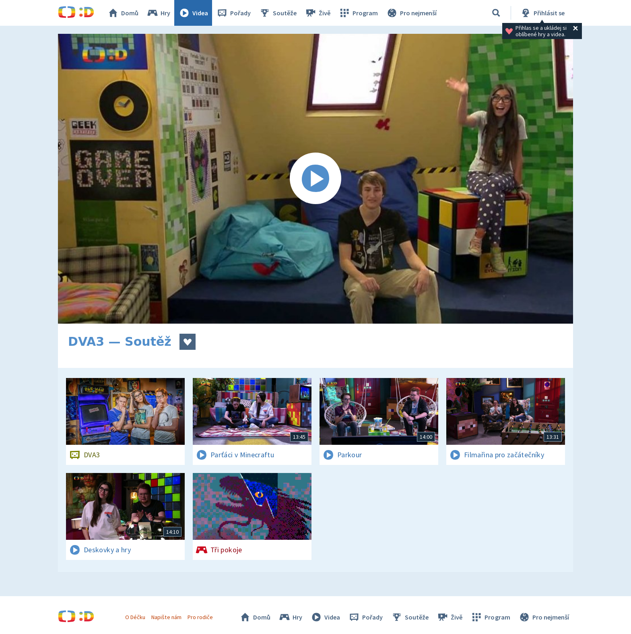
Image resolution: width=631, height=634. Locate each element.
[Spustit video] (315, 179)
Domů (122, 13)
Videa (193, 13)
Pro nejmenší (411, 13)
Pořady (233, 13)
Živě (317, 13)
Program (358, 13)
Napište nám (166, 617)
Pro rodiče (200, 617)
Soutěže (278, 13)
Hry (158, 13)
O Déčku (135, 617)
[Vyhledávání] (496, 13)
